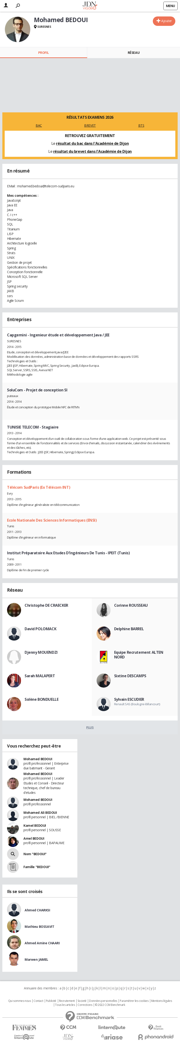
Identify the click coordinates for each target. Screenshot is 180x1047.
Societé (82, 1001)
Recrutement (67, 1001)
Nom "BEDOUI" (35, 854)
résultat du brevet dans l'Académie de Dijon (92, 151)
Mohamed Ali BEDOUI (40, 812)
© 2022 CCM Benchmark (110, 1005)
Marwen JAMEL (36, 959)
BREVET (90, 125)
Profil (43, 52)
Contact (38, 1001)
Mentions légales (161, 1001)
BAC (39, 125)
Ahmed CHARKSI (37, 910)
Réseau (133, 52)
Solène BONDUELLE (41, 699)
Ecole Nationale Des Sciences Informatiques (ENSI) (52, 520)
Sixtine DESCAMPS (130, 675)
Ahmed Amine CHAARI (42, 943)
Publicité (51, 1001)
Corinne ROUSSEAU (131, 605)
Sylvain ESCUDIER (129, 699)
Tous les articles (65, 1005)
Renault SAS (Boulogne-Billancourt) (137, 704)
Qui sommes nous (19, 1001)
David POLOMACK (40, 628)
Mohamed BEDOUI (37, 759)
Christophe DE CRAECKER (46, 605)
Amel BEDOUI (33, 838)
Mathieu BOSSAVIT (39, 926)
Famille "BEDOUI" (36, 867)
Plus (90, 727)
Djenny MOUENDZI (41, 652)
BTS (141, 125)
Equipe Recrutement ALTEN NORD (138, 655)
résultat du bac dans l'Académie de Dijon (92, 143)
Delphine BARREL (129, 628)
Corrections (85, 1005)
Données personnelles (103, 1001)
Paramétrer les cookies (134, 1001)
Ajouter (166, 21)
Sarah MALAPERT (40, 675)
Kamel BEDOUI (34, 825)
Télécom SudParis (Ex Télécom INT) (38, 487)
